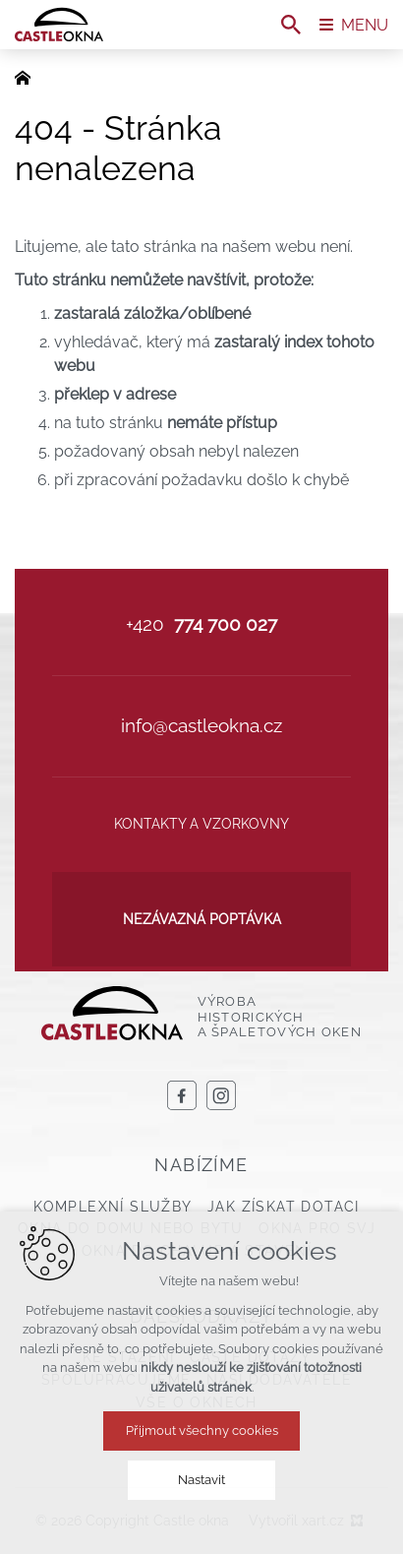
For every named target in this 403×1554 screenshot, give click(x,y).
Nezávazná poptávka (202, 919)
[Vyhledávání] (291, 24)
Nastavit (201, 1479)
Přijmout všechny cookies (202, 1430)
